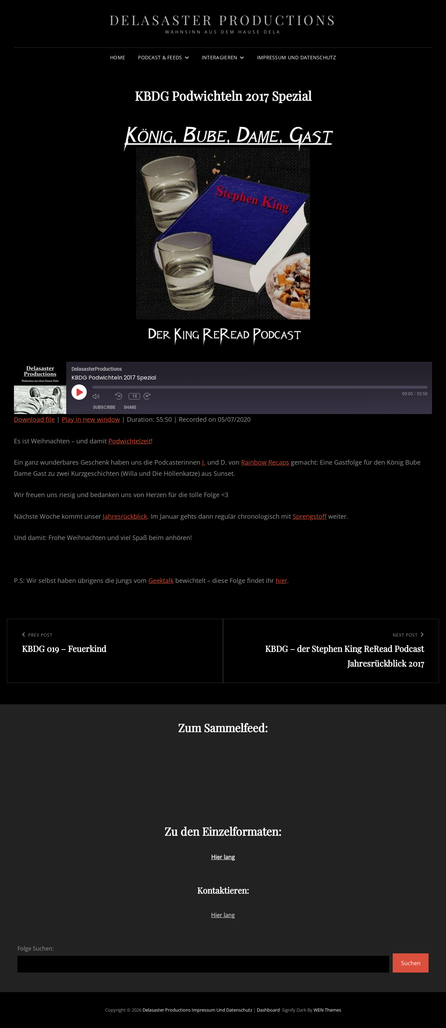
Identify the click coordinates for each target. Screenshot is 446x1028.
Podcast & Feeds (160, 57)
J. (204, 462)
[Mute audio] (102, 396)
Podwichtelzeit (129, 441)
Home (117, 57)
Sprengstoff (309, 516)
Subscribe (104, 407)
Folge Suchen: (35, 948)
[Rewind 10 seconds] (120, 396)
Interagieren (219, 57)
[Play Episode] (79, 392)
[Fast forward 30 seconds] (153, 396)
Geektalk (161, 580)
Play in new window (91, 419)
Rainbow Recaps (265, 462)
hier (281, 580)
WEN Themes (327, 1010)
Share (130, 407)
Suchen (411, 963)
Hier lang (223, 915)
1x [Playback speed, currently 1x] (134, 396)
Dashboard (268, 1010)
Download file (34, 419)
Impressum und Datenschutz (296, 57)
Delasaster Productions (223, 20)
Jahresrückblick (125, 516)
